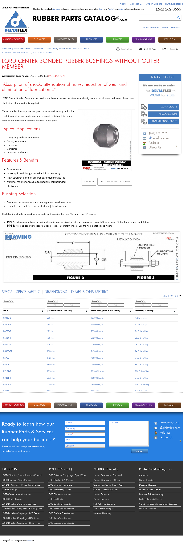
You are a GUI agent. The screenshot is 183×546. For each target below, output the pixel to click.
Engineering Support (164, 121)
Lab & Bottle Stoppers (103, 509)
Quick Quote (169, 107)
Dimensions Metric (89, 292)
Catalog (89, 182)
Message (114, 423)
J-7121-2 (7, 371)
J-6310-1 (7, 345)
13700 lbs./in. (97, 318)
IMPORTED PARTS (65, 39)
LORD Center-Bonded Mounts (16, 494)
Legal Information (147, 509)
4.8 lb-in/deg (141, 318)
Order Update (154, 3)
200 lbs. (50, 318)
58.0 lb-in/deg (141, 365)
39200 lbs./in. (97, 338)
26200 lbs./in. (97, 351)
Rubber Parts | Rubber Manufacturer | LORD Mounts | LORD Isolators (29, 49)
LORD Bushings (9, 490)
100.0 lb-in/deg (142, 371)
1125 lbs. (51, 358)
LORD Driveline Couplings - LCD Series (21, 513)
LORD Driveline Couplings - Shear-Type (21, 523)
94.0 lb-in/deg (141, 358)
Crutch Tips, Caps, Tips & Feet (108, 485)
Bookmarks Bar (173, 49)
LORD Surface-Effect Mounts (61, 513)
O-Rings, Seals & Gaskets (105, 490)
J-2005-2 (7, 325)
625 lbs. (50, 331)
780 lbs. (50, 338)
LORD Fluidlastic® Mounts (60, 480)
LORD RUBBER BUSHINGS (43, 53)
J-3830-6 (7, 318)
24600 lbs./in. (97, 365)
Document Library (147, 485)
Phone (69, 434)
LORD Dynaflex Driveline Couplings (19, 504)
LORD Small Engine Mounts (61, 509)
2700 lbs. (51, 385)
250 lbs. (50, 325)
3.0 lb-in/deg (141, 325)
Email (69, 440)
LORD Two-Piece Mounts (59, 518)
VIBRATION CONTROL (13, 39)
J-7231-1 (7, 378)
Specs (7, 292)
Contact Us (136, 3)
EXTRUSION (169, 39)
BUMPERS (117, 39)
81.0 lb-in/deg (141, 378)
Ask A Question (168, 114)
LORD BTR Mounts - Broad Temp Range (21, 485)
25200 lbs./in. (97, 331)
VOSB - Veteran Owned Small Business (158, 504)
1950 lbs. (51, 371)
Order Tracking (146, 480)
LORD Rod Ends (55, 499)
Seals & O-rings (143, 39)
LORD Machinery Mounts (59, 490)
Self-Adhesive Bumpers (104, 504)
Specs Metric (28, 292)
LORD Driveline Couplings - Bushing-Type (22, 509)
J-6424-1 (7, 338)
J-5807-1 (7, 385)
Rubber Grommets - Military (106, 480)
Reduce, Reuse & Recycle (150, 499)
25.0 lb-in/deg (141, 345)
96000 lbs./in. (97, 385)
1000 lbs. (51, 351)
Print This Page (126, 49)
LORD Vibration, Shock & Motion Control (22, 475)
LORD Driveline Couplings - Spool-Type (67, 475)
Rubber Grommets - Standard (107, 475)
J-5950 (6, 358)
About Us (143, 475)
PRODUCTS (91, 39)
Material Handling (102, 513)
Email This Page (150, 49)
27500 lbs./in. (97, 345)
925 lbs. (50, 345)
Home (123, 3)
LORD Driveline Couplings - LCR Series (20, 518)
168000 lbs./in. (97, 378)
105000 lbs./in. (97, 371)
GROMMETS (39, 39)
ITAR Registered (174, 3)
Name (69, 423)
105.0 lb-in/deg (142, 385)
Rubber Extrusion (101, 494)
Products (175, 27)
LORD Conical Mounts (12, 499)
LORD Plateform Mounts (59, 494)
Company (70, 428)
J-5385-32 (7, 351)
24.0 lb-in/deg (141, 351)
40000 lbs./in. (97, 358)
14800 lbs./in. (97, 325)
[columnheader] (24, 307)
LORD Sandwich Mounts (59, 504)
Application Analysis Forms (115, 182)
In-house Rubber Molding (151, 494)
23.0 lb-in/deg (141, 338)
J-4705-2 (7, 331)
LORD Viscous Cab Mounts (61, 523)
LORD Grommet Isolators (60, 485)
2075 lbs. (51, 378)
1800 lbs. (51, 365)
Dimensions (55, 292)
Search (178, 17)
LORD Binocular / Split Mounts (16, 480)
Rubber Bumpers (101, 499)
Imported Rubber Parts (150, 490)
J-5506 (6, 365)
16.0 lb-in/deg (141, 331)
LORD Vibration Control (155, 27)
